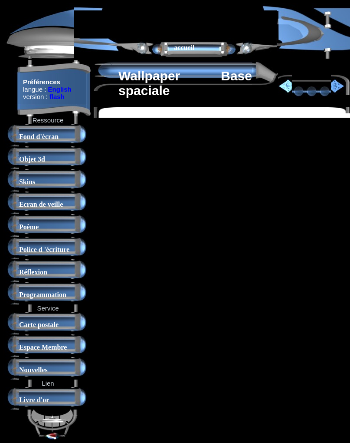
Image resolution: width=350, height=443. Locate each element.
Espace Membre (43, 347)
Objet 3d (32, 159)
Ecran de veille (41, 204)
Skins (27, 181)
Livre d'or (34, 399)
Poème (29, 227)
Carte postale (39, 324)
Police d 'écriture (44, 249)
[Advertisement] (175, 23)
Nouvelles (33, 370)
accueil (184, 47)
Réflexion (33, 272)
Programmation (42, 294)
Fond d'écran (39, 136)
